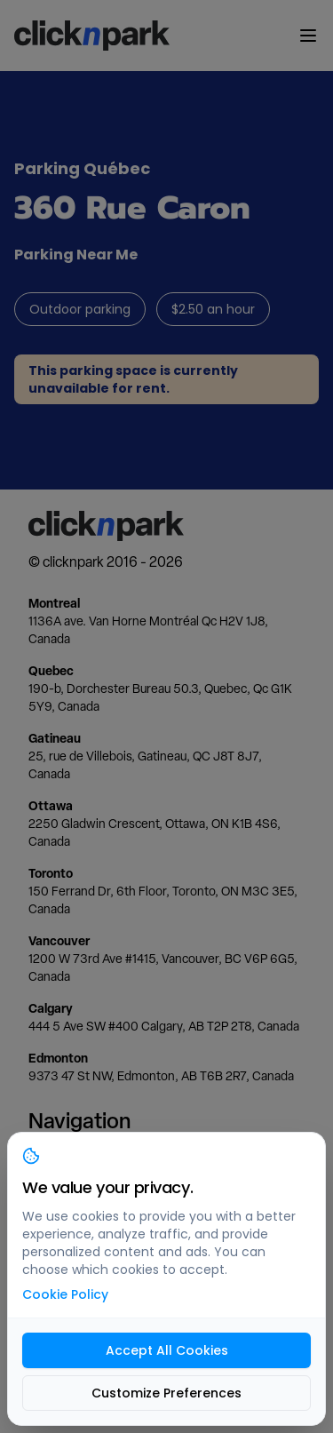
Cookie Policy (65, 1294)
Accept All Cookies (167, 1350)
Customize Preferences (166, 1393)
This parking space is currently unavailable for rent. (133, 379)
